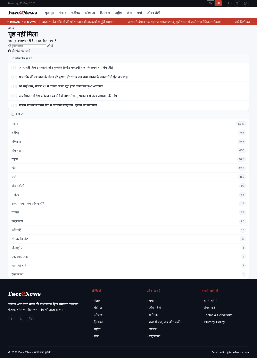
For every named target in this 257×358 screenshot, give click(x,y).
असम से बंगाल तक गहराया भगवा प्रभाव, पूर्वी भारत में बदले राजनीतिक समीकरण (178, 22)
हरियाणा (90, 13)
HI (218, 3)
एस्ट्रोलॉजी (154, 336)
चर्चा (139, 13)
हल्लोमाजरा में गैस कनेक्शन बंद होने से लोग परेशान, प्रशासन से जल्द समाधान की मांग (68, 96)
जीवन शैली (153, 13)
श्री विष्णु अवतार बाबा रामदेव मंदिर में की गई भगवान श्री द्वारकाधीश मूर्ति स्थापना (72, 22)
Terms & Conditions (218, 315)
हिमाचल (105, 13)
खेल (129, 13)
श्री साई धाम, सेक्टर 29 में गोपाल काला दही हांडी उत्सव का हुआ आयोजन (61, 86)
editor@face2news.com (234, 352)
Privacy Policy (214, 322)
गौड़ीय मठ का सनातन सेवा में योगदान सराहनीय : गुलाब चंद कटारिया (58, 105)
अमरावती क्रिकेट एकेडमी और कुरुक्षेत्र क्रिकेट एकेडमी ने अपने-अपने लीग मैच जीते (66, 67)
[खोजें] (29, 46)
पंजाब (62, 13)
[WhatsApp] (245, 3)
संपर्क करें (209, 308)
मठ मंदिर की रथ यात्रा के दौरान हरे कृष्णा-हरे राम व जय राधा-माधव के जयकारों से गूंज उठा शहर (73, 77)
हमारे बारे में (210, 301)
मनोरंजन (154, 315)
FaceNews (24, 293)
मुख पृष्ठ (49, 13)
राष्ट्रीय (118, 13)
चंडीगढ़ (75, 13)
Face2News (25, 352)
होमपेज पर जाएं (19, 51)
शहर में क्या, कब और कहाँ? (165, 322)
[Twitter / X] (237, 3)
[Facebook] (228, 3)
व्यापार (153, 329)
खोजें (50, 46)
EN (210, 3)
